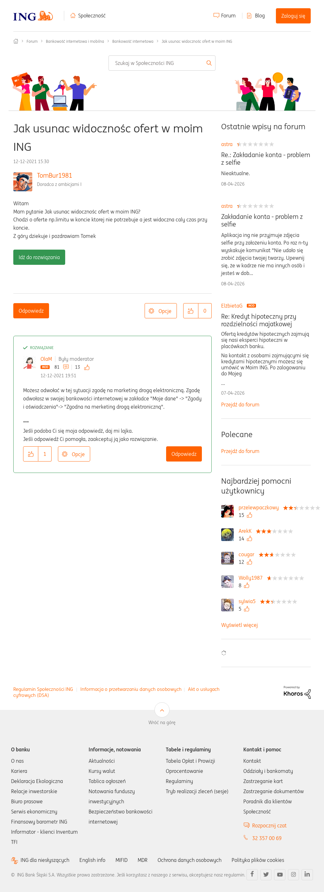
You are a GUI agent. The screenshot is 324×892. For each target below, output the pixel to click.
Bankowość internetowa (132, 41)
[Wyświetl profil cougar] (248, 554)
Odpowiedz (31, 311)
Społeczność (92, 15)
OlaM (46, 359)
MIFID (121, 860)
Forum (228, 15)
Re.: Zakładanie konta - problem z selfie (265, 158)
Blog (260, 15)
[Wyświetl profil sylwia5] (249, 601)
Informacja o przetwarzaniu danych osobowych (131, 689)
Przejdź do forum (240, 404)
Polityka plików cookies (258, 860)
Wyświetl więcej (239, 625)
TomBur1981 (54, 175)
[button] (190, 310)
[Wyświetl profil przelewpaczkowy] (260, 507)
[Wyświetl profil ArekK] (247, 531)
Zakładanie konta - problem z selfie (262, 220)
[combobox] (162, 63)
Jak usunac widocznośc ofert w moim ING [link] (197, 41)
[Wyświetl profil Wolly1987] (252, 578)
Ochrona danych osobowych (189, 860)
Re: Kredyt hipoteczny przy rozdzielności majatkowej (258, 320)
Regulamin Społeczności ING (43, 689)
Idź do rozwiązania (39, 257)
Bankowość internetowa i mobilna (75, 41)
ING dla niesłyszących (45, 860)
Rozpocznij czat (269, 825)
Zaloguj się (293, 16)
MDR (142, 860)
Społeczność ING (15, 41)
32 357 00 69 (267, 838)
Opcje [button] (165, 311)
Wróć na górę (162, 722)
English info (92, 860)
